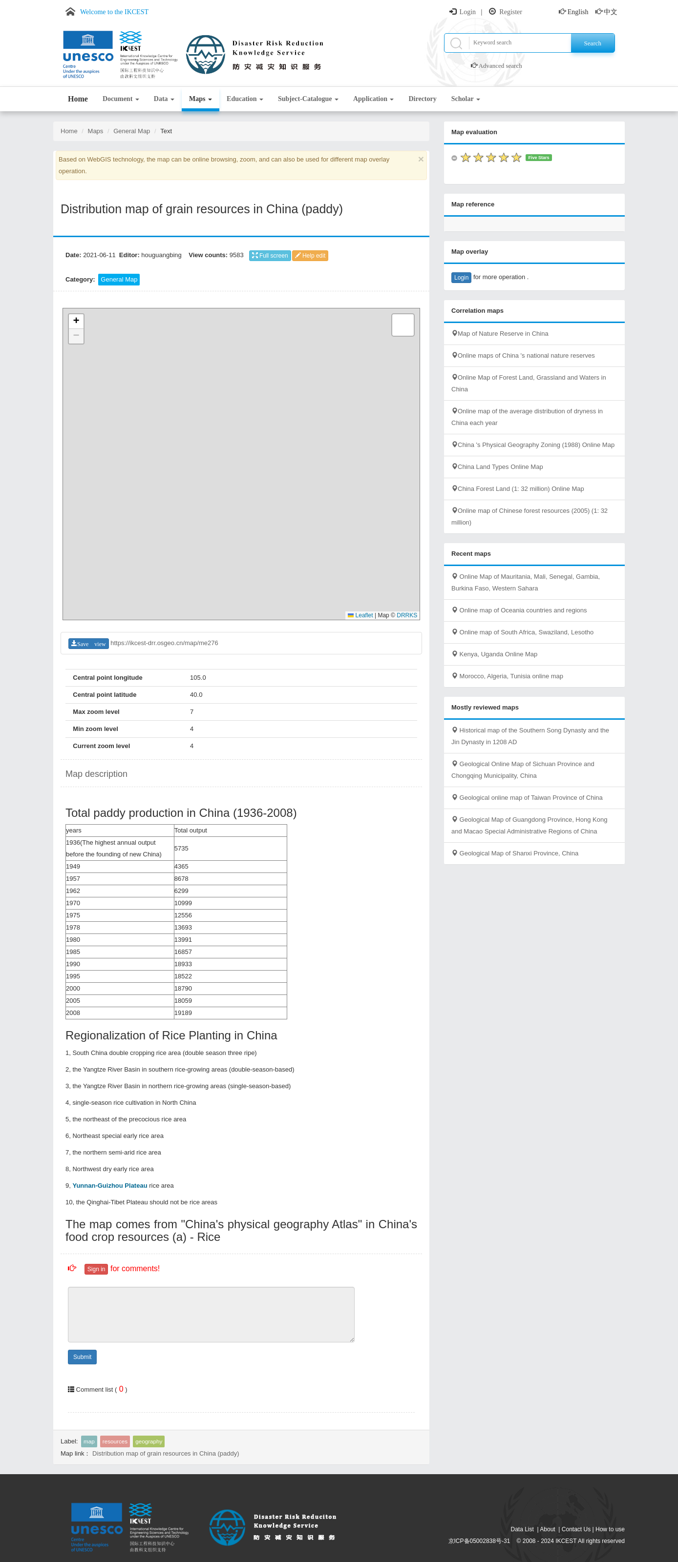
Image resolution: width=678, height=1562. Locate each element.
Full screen (270, 255)
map (89, 1441)
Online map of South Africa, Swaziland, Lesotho (522, 632)
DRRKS (407, 615)
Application (373, 98)
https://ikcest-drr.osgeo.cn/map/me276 (164, 643)
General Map (131, 131)
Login (468, 12)
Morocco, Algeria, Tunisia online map (507, 676)
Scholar (465, 98)
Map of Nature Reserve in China (500, 333)
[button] (76, 321)
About (547, 1529)
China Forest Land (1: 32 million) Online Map (517, 488)
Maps (200, 98)
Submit (82, 1357)
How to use (610, 1529)
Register (510, 12)
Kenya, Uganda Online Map (494, 654)
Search (592, 43)
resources (115, 1441)
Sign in (96, 1269)
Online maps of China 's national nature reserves (523, 355)
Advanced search (500, 65)
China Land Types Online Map (497, 466)
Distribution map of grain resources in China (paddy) (165, 1453)
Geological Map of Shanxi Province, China (514, 853)
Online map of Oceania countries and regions (519, 610)
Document (121, 98)
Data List (522, 1529)
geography (148, 1441)
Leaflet (360, 615)
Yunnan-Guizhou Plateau (109, 1185)
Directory (422, 98)
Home (78, 99)
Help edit (310, 255)
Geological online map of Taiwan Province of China (527, 797)
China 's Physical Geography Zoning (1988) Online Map (532, 444)
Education (245, 98)
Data (164, 98)
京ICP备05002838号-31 (479, 1541)
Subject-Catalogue (308, 98)
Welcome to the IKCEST (114, 12)
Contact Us (576, 1529)
